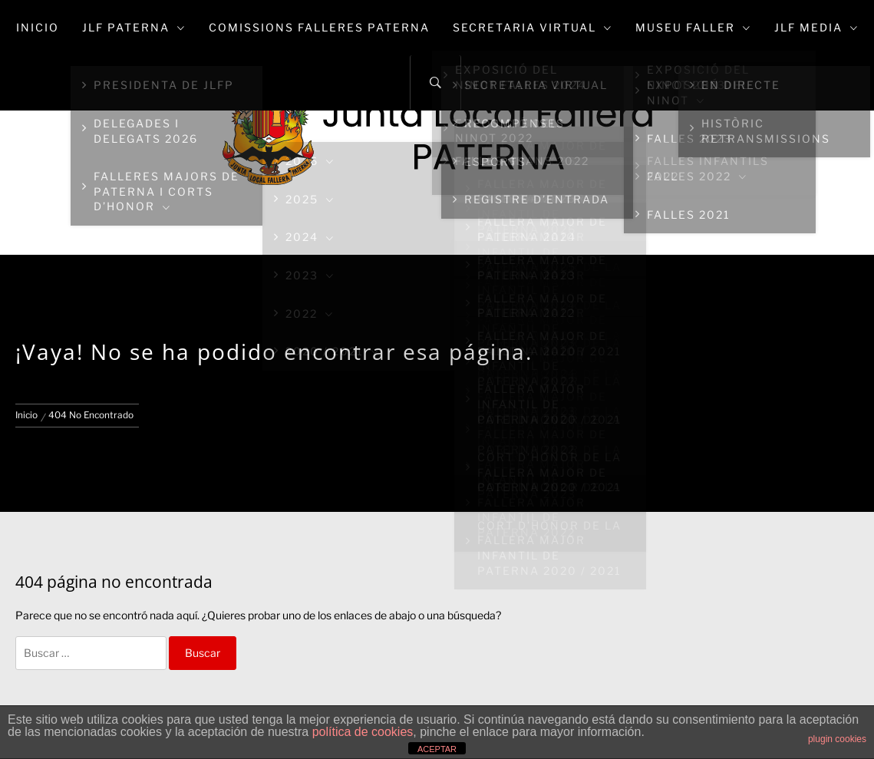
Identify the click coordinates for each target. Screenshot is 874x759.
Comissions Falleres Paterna (319, 27)
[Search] (435, 83)
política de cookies (363, 731)
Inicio (37, 27)
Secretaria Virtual (532, 27)
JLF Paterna (134, 27)
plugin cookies (837, 739)
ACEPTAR (437, 749)
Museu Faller (693, 27)
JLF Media (816, 27)
